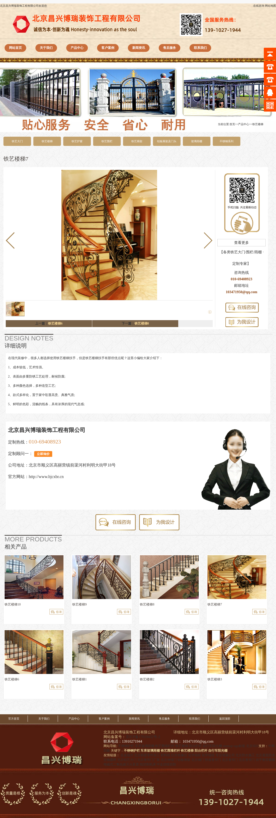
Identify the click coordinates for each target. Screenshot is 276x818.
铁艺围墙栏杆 (164, 746)
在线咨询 (258, 5)
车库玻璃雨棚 (144, 746)
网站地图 (270, 5)
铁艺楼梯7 (214, 604)
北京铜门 (197, 760)
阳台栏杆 (195, 746)
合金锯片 (127, 755)
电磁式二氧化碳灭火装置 (121, 764)
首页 (232, 124)
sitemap (228, 746)
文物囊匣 (110, 760)
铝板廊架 (184, 760)
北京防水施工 (245, 755)
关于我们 (46, 48)
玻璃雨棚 (196, 141)
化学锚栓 (194, 755)
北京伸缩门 (169, 760)
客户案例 (107, 48)
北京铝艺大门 (127, 760)
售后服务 (169, 48)
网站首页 (15, 48)
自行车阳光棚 (212, 746)
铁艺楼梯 (257, 124)
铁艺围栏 (106, 141)
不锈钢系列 (226, 141)
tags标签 (239, 746)
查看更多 (241, 243)
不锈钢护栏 (126, 746)
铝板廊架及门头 (166, 141)
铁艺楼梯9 (79, 604)
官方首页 (13, 718)
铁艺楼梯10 (13, 604)
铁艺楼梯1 (79, 679)
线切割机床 (148, 764)
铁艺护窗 (77, 141)
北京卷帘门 (230, 760)
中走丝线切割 (166, 764)
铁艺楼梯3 (214, 679)
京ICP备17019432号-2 (143, 737)
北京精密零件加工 (147, 755)
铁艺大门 (17, 141)
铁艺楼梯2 (147, 679)
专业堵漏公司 (225, 755)
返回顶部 (224, 718)
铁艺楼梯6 (55, 323)
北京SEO (252, 746)
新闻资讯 (138, 48)
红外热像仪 (179, 755)
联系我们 (200, 48)
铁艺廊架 (136, 141)
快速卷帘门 (213, 760)
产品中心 (77, 48)
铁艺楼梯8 (142, 323)
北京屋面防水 (265, 755)
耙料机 (165, 755)
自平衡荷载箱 (265, 760)
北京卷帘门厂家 (148, 760)
